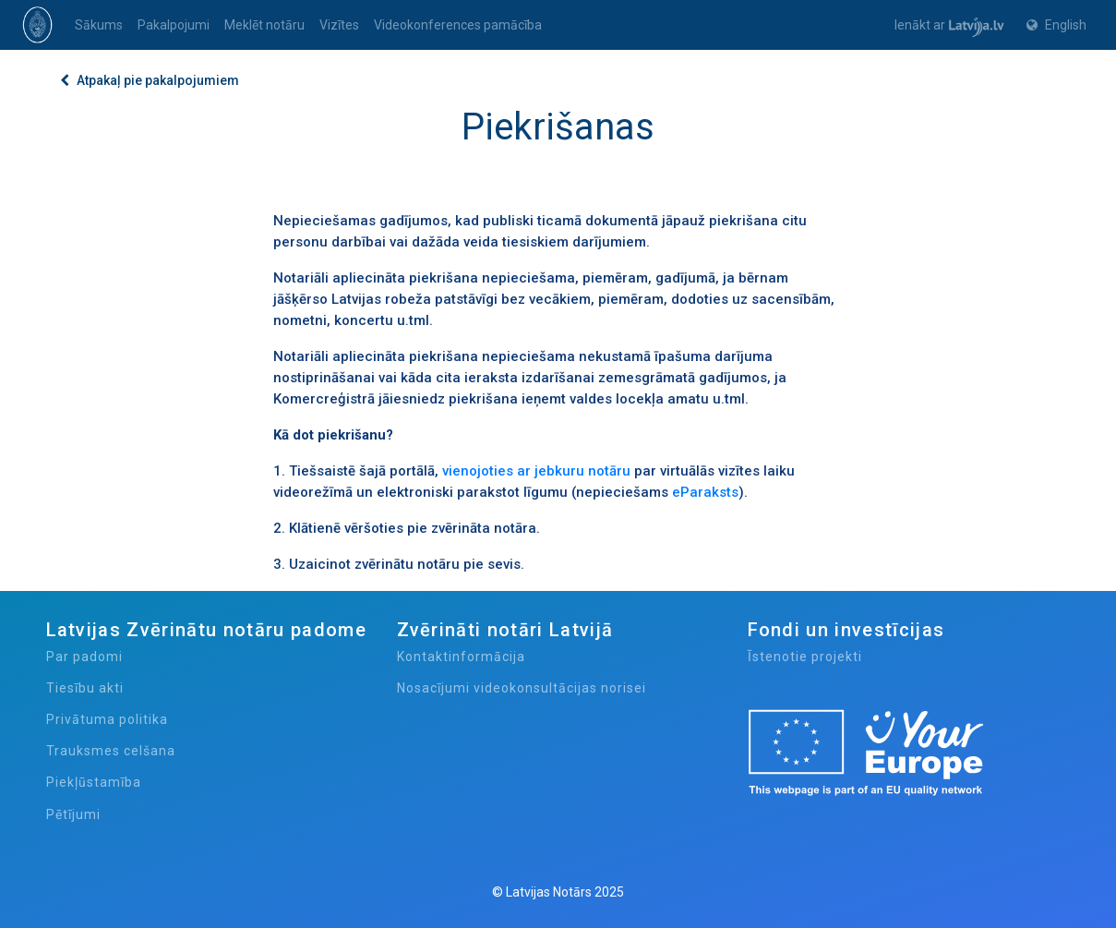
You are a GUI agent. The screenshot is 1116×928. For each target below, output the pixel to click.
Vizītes (339, 25)
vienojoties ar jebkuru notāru (536, 471)
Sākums (99, 25)
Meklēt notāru (264, 25)
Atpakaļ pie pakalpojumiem (149, 80)
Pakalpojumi (174, 25)
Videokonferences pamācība (458, 25)
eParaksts (705, 492)
